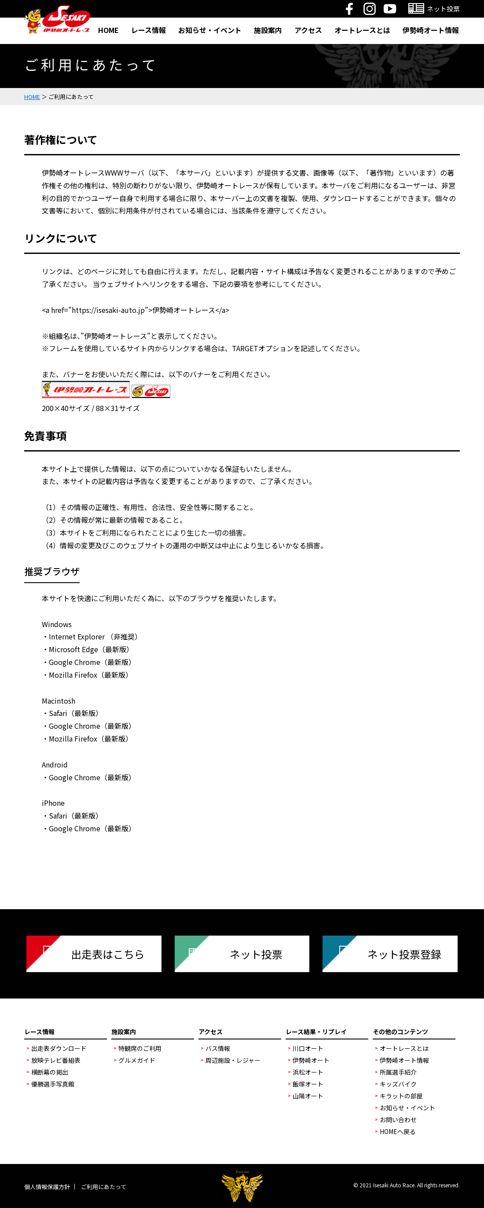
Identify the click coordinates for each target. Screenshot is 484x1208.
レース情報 (148, 30)
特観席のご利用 (139, 1048)
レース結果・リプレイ (316, 1031)
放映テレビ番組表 (56, 1060)
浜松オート (308, 1072)
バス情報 (217, 1048)
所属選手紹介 (398, 1072)
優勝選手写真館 (52, 1083)
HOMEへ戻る (398, 1131)
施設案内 (268, 30)
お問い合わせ (398, 1119)
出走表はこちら (108, 954)
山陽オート (308, 1095)
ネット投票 (256, 954)
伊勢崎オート (311, 1060)
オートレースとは (362, 30)
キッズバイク (398, 1083)
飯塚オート (308, 1083)
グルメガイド (136, 1060)
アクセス (308, 30)
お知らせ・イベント (210, 30)
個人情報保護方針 (47, 1187)
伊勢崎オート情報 (431, 30)
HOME (108, 30)
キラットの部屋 (401, 1095)
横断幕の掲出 (49, 1072)
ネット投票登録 (404, 954)
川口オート (308, 1048)
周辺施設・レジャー (232, 1060)
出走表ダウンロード (59, 1048)
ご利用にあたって (103, 1187)
